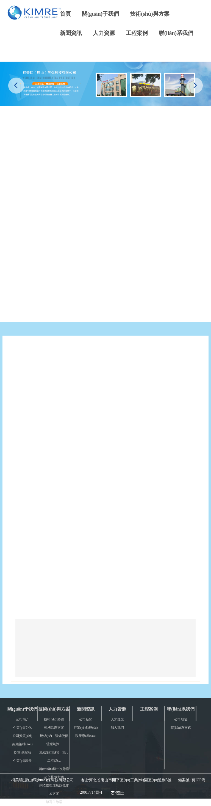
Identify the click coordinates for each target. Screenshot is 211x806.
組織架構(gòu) (22, 744)
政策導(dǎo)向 (85, 736)
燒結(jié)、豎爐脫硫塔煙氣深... (54, 740)
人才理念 (117, 719)
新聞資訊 (71, 33)
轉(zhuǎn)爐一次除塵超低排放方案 (54, 773)
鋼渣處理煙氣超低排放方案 (54, 789)
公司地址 (180, 719)
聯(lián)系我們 (176, 33)
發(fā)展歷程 (22, 752)
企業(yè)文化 (22, 728)
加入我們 (117, 728)
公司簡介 (22, 719)
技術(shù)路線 (54, 719)
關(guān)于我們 (100, 14)
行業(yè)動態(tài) (86, 728)
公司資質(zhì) (22, 736)
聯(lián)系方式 (181, 728)
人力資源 (104, 33)
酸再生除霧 (54, 802)
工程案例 (137, 33)
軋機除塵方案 (54, 728)
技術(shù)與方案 (149, 14)
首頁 (65, 14)
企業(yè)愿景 (22, 761)
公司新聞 (85, 719)
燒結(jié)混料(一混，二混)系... (54, 756)
